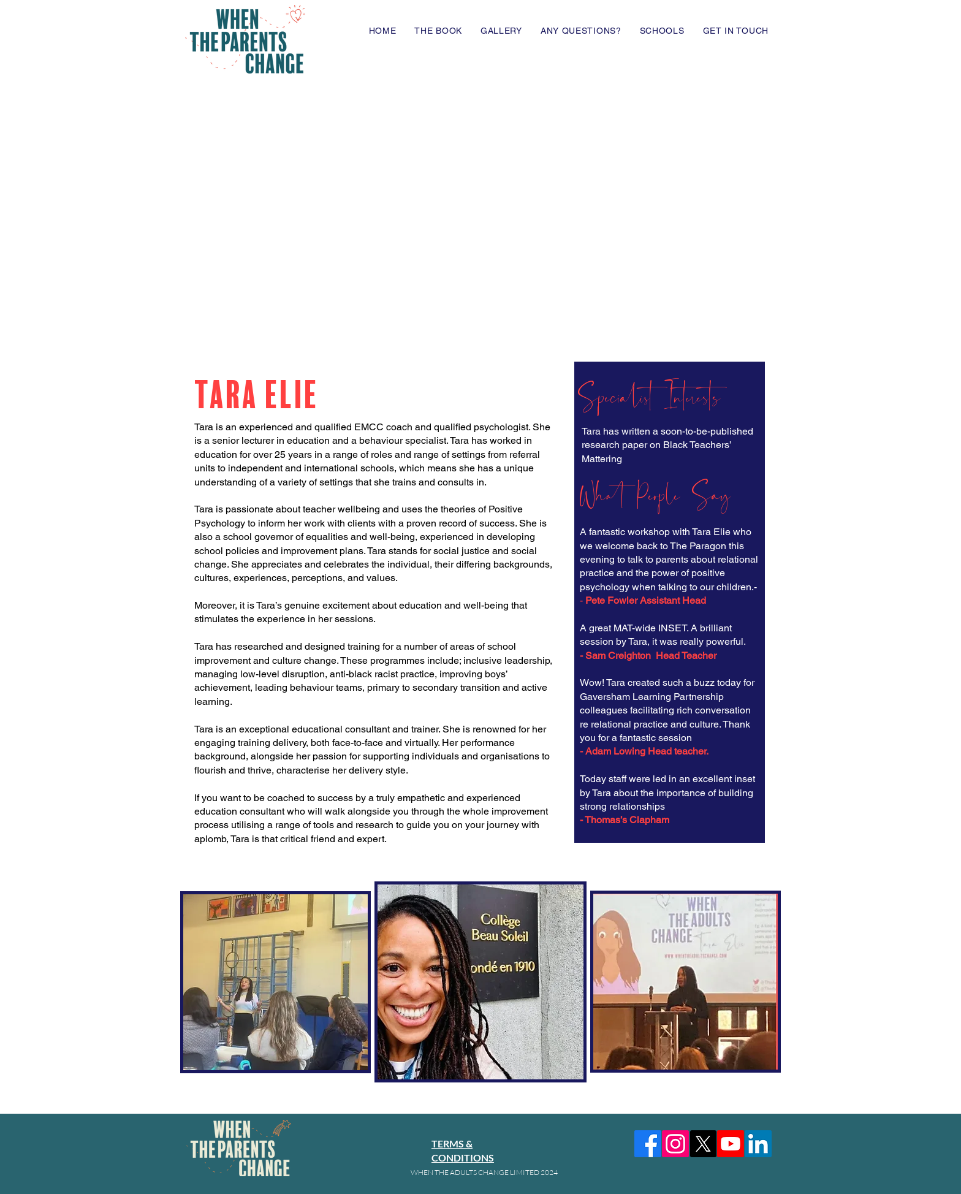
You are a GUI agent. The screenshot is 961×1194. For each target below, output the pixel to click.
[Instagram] (675, 1143)
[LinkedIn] (758, 1143)
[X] (702, 1143)
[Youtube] (730, 1143)
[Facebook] (647, 1143)
